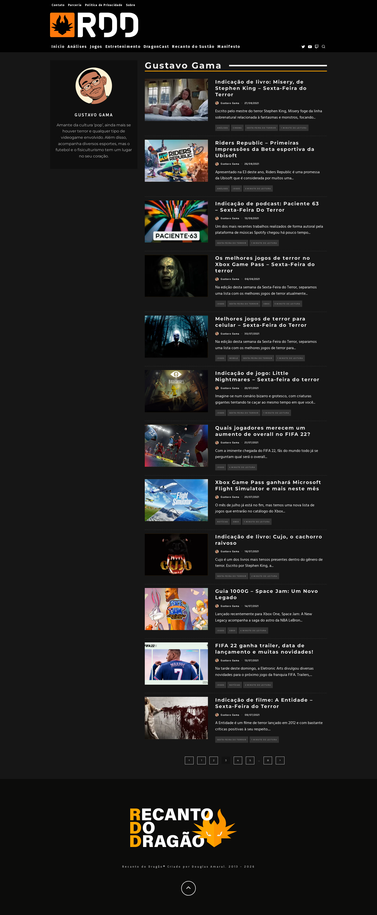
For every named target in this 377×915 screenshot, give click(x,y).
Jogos (96, 46)
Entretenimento (123, 46)
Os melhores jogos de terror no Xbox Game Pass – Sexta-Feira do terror (265, 264)
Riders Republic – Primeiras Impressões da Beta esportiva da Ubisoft (265, 149)
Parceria (75, 5)
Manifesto (228, 46)
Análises (77, 46)
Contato (58, 5)
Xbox (264, 303)
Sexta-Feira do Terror (261, 128)
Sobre (131, 5)
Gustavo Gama (230, 103)
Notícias (222, 521)
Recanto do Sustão (193, 46)
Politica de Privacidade (104, 5)
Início (58, 46)
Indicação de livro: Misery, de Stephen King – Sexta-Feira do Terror (261, 88)
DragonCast (156, 46)
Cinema (237, 128)
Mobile (233, 358)
